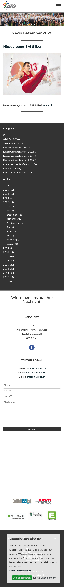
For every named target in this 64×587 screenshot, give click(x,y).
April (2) (11, 231)
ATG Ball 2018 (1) (12, 139)
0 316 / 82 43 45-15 (34, 372)
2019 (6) (7, 248)
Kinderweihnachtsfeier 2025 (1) (20, 160)
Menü (58, 5)
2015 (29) (8, 264)
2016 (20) (8, 260)
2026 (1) (7, 185)
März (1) (11, 235)
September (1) (15, 223)
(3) (4, 135)
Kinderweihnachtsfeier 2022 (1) (20, 151)
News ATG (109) (12, 168)
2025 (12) (8, 189)
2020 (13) (8, 210)
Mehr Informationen (20, 570)
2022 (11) (8, 202)
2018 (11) (8, 252)
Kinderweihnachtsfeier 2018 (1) (20, 147)
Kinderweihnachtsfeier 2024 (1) (20, 156)
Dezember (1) (14, 214)
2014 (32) (8, 268)
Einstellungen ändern (44, 577)
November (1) (14, 218)
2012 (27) (8, 277)
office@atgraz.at (36, 376)
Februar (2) (13, 239)
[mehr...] (47, 105)
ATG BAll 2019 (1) (13, 143)
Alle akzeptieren (22, 577)
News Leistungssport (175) (18, 172)
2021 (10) (8, 206)
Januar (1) (12, 244)
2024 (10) (8, 193)
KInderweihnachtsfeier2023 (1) (20, 164)
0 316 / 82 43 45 (36, 368)
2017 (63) (8, 256)
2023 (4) (7, 198)
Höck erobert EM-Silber (22, 47)
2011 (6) (7, 281)
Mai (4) (11, 227)
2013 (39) (8, 273)
